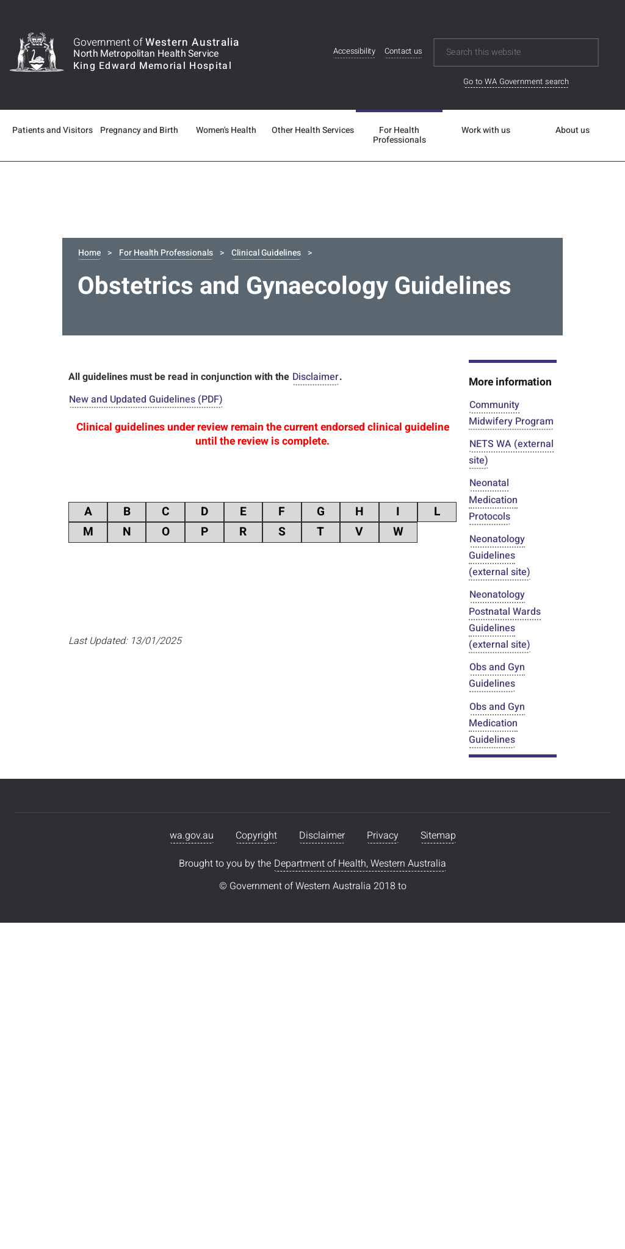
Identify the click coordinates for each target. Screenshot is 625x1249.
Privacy (383, 1167)
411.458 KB (422, 912)
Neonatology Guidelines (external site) (499, 558)
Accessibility (354, 51)
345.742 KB (422, 951)
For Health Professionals (399, 135)
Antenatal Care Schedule (180, 860)
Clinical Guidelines (266, 252)
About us (572, 130)
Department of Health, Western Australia (360, 1195)
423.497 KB (422, 834)
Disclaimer (315, 380)
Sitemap (438, 1167)
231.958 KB (422, 743)
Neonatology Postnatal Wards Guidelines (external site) (505, 622)
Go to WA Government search (516, 81)
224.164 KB (422, 587)
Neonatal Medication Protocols (493, 502)
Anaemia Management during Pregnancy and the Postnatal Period (255, 815)
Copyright (256, 1167)
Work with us (485, 130)
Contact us (403, 51)
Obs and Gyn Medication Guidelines (497, 726)
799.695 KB (422, 704)
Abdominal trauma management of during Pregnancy (243, 613)
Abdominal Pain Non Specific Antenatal (212, 574)
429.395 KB (422, 665)
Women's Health (226, 130)
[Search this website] (507, 52)
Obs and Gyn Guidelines (497, 678)
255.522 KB (422, 626)
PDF (98, 587)
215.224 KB (422, 782)
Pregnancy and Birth (139, 130)
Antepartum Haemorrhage (184, 899)
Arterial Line (153, 938)
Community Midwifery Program (511, 416)
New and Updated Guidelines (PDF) (146, 402)
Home (89, 252)
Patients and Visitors (52, 130)
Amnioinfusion (159, 769)
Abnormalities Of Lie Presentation (200, 652)
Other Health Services (313, 130)
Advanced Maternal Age (179, 730)
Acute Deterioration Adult (182, 691)
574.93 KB (423, 873)
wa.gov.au (192, 1167)
